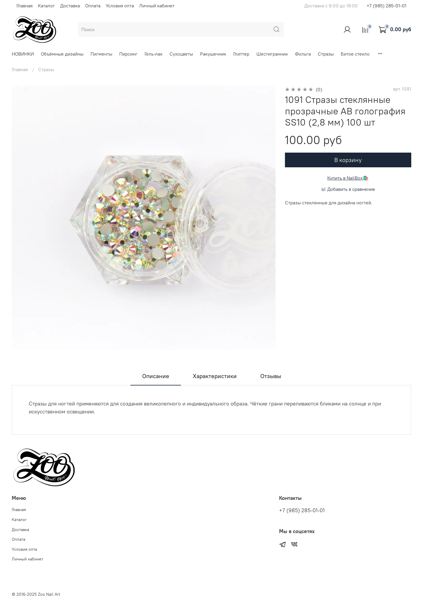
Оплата (92, 6)
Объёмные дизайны (62, 54)
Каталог (46, 6)
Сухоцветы (181, 54)
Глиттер (241, 54)
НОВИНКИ (23, 54)
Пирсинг (128, 54)
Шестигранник (272, 54)
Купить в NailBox (345, 178)
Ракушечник (213, 54)
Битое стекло (355, 54)
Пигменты (101, 54)
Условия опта (120, 6)
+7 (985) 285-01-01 (387, 6)
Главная (24, 6)
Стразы (326, 54)
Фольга (303, 54)
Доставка (70, 6)
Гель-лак (153, 54)
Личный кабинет (156, 6)
